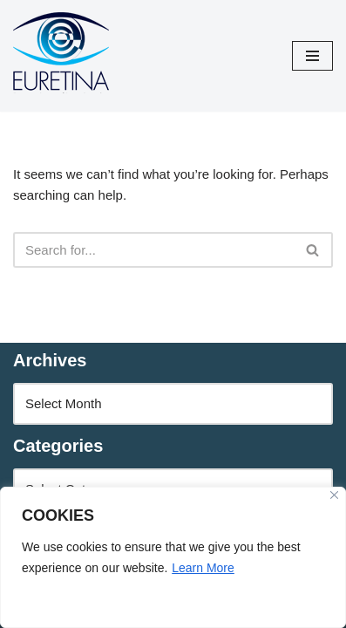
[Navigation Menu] (312, 56)
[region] (173, 557)
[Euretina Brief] (61, 55)
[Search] (153, 250)
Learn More (203, 568)
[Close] (334, 495)
